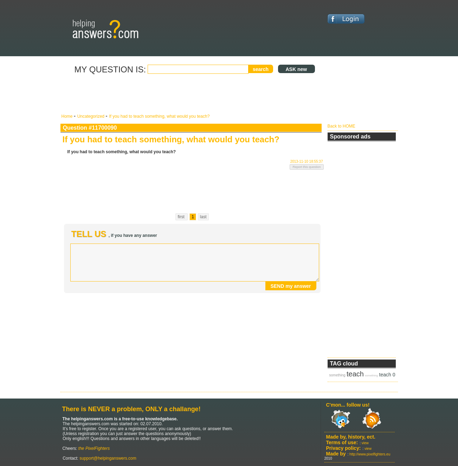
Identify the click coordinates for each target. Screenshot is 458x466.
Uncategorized (91, 116)
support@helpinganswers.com (107, 458)
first (182, 216)
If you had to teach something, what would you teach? (159, 116)
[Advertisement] (192, 94)
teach (355, 374)
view (365, 443)
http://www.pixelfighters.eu (369, 454)
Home (68, 116)
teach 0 (387, 374)
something (337, 375)
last (203, 216)
